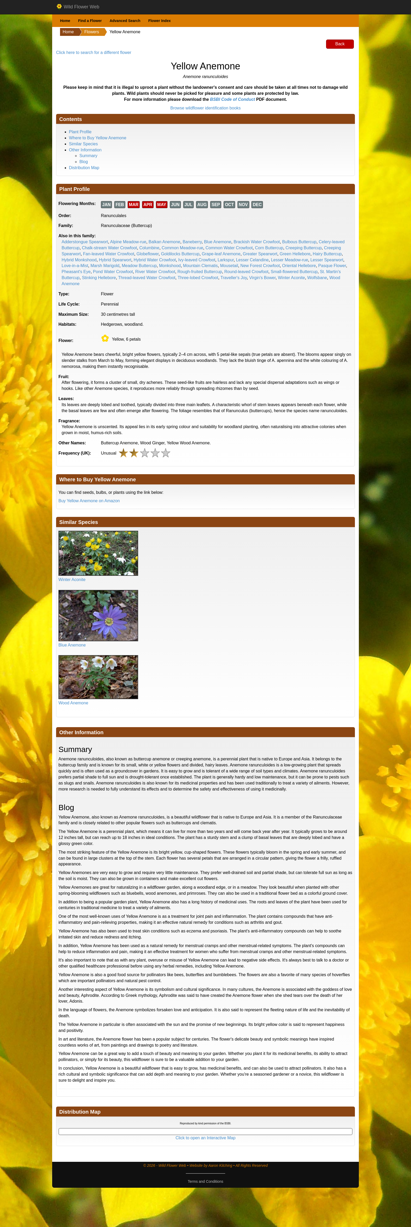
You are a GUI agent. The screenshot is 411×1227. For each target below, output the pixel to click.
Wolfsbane (317, 277)
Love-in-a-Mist (75, 265)
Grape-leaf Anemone (221, 254)
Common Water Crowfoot (229, 248)
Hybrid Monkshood (79, 260)
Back (340, 44)
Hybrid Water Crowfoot (155, 260)
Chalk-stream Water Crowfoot (109, 248)
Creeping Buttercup (303, 248)
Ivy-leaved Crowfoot (196, 260)
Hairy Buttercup (327, 254)
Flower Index (159, 21)
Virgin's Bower (262, 277)
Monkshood (170, 265)
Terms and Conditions (205, 1181)
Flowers (91, 32)
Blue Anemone (217, 242)
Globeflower (148, 254)
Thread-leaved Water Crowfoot (146, 277)
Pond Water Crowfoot (113, 271)
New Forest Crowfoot (260, 265)
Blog (83, 161)
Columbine (149, 248)
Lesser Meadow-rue (289, 260)
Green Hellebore (295, 254)
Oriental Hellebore (299, 265)
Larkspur (226, 260)
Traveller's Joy (233, 277)
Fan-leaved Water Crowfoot (108, 254)
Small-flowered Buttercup (294, 271)
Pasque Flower (332, 265)
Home (65, 21)
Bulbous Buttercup (299, 242)
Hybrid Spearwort (115, 260)
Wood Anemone (73, 703)
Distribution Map (84, 167)
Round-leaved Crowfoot (246, 271)
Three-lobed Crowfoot (198, 277)
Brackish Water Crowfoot (257, 242)
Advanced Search (125, 21)
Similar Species (83, 144)
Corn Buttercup (269, 248)
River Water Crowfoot (155, 271)
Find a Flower (90, 21)
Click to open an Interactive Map (206, 1138)
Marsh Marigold (104, 265)
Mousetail (229, 265)
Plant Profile (80, 132)
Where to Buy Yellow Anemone (97, 138)
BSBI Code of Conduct (232, 99)
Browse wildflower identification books (205, 108)
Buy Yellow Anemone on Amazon (89, 501)
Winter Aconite (291, 277)
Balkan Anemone (164, 242)
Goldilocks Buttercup (180, 254)
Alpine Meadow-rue (128, 242)
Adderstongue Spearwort (85, 242)
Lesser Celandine (252, 260)
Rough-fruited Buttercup (199, 271)
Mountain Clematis (200, 265)
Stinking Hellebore (99, 277)
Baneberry (192, 242)
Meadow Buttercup (139, 265)
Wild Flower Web (77, 7)
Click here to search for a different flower (93, 52)
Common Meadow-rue (182, 248)
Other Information (85, 150)
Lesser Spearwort (326, 260)
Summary (88, 155)
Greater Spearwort (260, 254)
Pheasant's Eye (76, 271)
